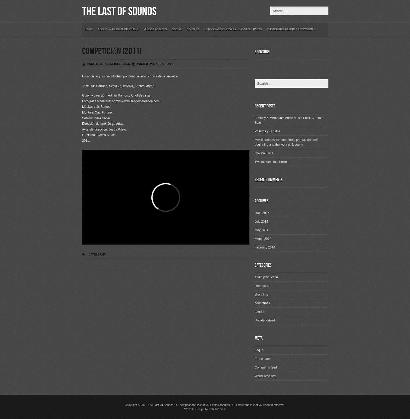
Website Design (194, 409)
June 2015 (262, 213)
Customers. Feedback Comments (291, 29)
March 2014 (263, 239)
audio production (266, 277)
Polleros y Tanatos (267, 131)
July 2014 (261, 221)
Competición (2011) (112, 51)
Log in (259, 350)
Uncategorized (265, 320)
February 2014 (265, 247)
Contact (193, 29)
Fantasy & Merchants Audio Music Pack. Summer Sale (289, 120)
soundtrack (262, 303)
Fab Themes (217, 409)
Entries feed (263, 359)
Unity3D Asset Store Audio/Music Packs (233, 29)
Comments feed (266, 367)
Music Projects (155, 29)
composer (262, 286)
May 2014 (262, 230)
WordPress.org (265, 376)
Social (177, 29)
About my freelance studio (118, 29)
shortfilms (261, 294)
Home (89, 29)
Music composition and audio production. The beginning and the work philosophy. (286, 142)
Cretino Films (264, 153)
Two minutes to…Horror (271, 162)
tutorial (259, 312)
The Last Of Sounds (119, 11)
